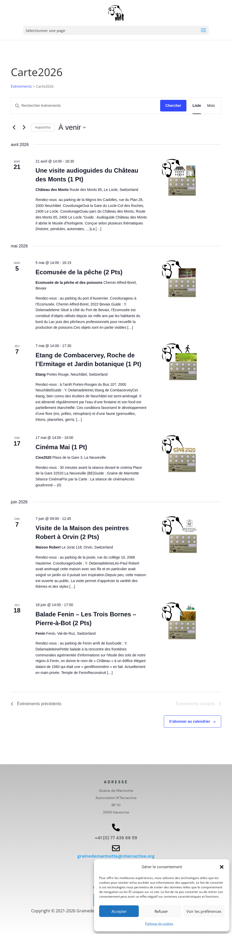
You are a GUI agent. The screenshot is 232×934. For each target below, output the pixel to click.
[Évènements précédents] (14, 127)
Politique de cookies (159, 923)
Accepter (119, 911)
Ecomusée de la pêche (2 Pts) (79, 272)
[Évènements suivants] (24, 127)
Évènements (21, 86)
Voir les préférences (203, 911)
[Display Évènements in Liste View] (197, 106)
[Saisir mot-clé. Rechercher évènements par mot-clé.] (85, 106)
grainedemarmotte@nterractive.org (115, 856)
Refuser (161, 911)
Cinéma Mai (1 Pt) (61, 447)
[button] (221, 866)
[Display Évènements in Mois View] (211, 106)
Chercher (173, 105)
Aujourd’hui (42, 127)
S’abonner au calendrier (189, 721)
